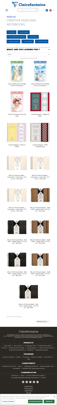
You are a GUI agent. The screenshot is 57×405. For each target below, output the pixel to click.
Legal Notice (28, 391)
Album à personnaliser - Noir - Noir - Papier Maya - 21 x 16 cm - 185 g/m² (17, 273)
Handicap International (31, 366)
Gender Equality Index (46, 366)
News (22, 375)
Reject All (49, 401)
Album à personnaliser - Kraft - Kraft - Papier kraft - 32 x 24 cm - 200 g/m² (40, 209)
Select (29, 54)
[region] (28, 399)
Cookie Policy (28, 386)
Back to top (43, 322)
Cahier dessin (8, 346)
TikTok (37, 382)
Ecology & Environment (9, 366)
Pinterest (34, 382)
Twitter (26, 382)
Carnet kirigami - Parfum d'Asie (16, 145)
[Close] (54, 396)
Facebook (23, 382)
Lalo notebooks (33, 36)
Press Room (15, 375)
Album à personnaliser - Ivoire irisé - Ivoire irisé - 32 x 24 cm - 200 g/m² (16, 177)
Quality (18, 357)
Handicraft (30, 350)
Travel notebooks (28, 41)
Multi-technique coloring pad (17, 115)
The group (26, 357)
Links (28, 359)
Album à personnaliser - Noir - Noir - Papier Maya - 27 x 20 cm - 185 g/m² (28, 305)
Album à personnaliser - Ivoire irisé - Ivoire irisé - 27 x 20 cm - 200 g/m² (16, 209)
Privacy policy (28, 388)
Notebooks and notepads (16, 348)
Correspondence (32, 348)
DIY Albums (12, 32)
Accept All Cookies (35, 401)
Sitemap (28, 393)
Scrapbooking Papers (41, 350)
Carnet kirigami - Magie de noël (40, 115)
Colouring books (24, 32)
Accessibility (16, 368)
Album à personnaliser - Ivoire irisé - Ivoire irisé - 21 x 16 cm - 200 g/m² (40, 177)
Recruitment (48, 357)
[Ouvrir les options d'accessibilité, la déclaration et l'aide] (47, 10)
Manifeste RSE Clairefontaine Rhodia (33, 368)
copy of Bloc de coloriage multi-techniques (17, 84)
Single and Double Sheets (17, 350)
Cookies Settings (8, 401)
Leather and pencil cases (46, 348)
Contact (43, 377)
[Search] (28, 10)
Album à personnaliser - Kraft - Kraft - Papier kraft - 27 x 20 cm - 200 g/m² (40, 273)
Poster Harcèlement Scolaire (35, 375)
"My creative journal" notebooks (17, 36)
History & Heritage (8, 357)
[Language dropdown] (52, 10)
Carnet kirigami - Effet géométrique (40, 145)
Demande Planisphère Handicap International (25, 377)
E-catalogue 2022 (30, 346)
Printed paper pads (42, 41)
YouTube (30, 382)
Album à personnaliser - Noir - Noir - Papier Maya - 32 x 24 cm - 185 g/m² (17, 241)
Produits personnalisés (44, 346)
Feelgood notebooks (14, 41)
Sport (20, 366)
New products (18, 346)
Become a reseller (36, 357)
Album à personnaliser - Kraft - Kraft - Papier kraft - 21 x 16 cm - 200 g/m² (40, 241)
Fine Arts (4, 348)
